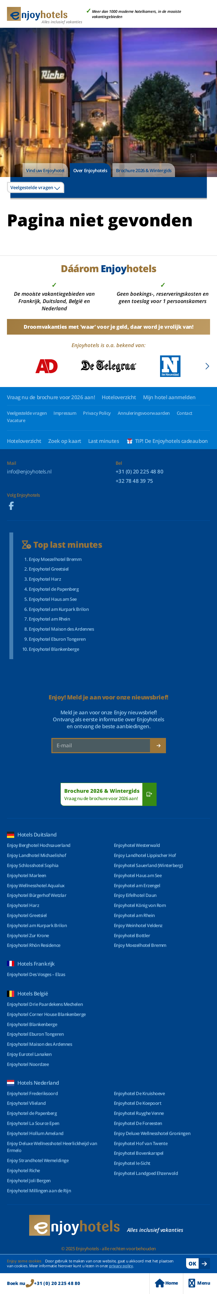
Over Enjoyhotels (90, 170)
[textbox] (35, 187)
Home (166, 1283)
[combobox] (35, 187)
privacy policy (121, 1265)
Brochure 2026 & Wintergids (144, 170)
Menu (199, 1283)
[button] (207, 366)
